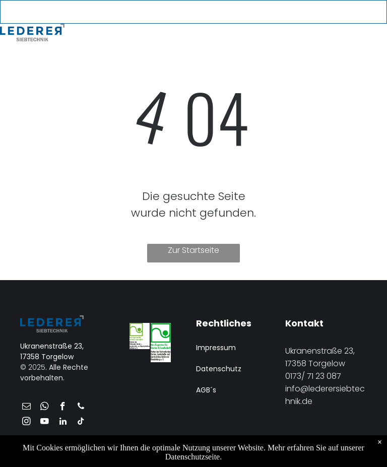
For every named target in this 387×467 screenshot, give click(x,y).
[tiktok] (81, 422)
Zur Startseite (193, 250)
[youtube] (328, 13)
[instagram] (26, 422)
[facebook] (62, 407)
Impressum (216, 348)
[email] (294, 13)
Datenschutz (218, 369)
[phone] (311, 13)
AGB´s (206, 390)
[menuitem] (101, 35)
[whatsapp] (44, 407)
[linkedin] (62, 422)
